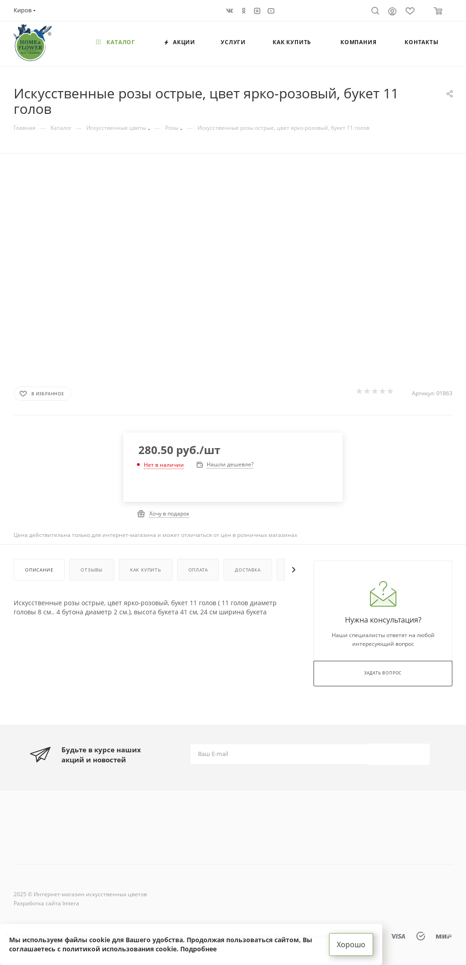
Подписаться (399, 753)
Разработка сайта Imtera (46, 903)
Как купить (145, 570)
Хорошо (351, 944)
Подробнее (198, 949)
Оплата (198, 570)
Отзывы (92, 570)
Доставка (247, 570)
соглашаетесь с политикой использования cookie (93, 949)
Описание (39, 570)
